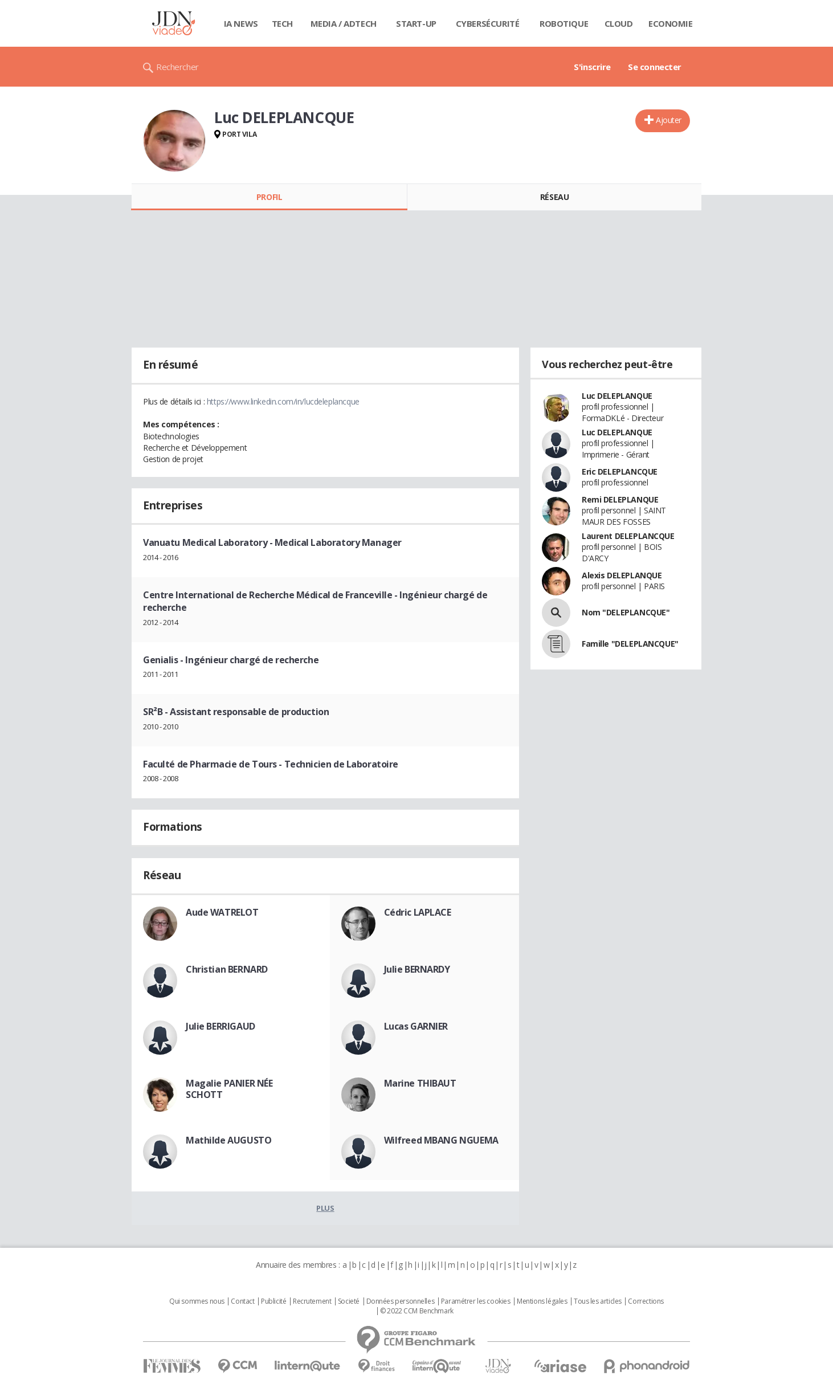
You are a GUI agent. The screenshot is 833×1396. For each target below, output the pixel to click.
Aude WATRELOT (222, 912)
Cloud (619, 23)
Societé (349, 1301)
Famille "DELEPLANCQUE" (630, 643)
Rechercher (177, 66)
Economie (670, 23)
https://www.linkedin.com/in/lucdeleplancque (283, 401)
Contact (242, 1301)
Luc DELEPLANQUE (617, 395)
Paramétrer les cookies (476, 1301)
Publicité (273, 1301)
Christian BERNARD (227, 969)
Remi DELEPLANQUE (620, 499)
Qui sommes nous (196, 1301)
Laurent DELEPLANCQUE (628, 535)
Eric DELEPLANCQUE (620, 471)
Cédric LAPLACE (417, 912)
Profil (269, 196)
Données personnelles (400, 1301)
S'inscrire (592, 66)
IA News (241, 23)
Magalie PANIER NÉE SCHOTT (229, 1089)
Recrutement (312, 1301)
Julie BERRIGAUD (220, 1026)
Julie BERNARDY (417, 969)
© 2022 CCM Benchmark (417, 1311)
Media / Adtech (344, 23)
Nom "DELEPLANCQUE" (625, 612)
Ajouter (668, 120)
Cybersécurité (488, 23)
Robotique (564, 23)
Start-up (416, 23)
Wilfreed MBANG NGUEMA (441, 1140)
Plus (325, 1208)
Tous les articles (598, 1301)
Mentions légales (542, 1301)
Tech (282, 23)
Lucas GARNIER (416, 1026)
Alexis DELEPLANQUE (622, 575)
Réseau (554, 196)
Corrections (645, 1301)
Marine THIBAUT (420, 1083)
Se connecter (654, 66)
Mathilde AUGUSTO (228, 1140)
